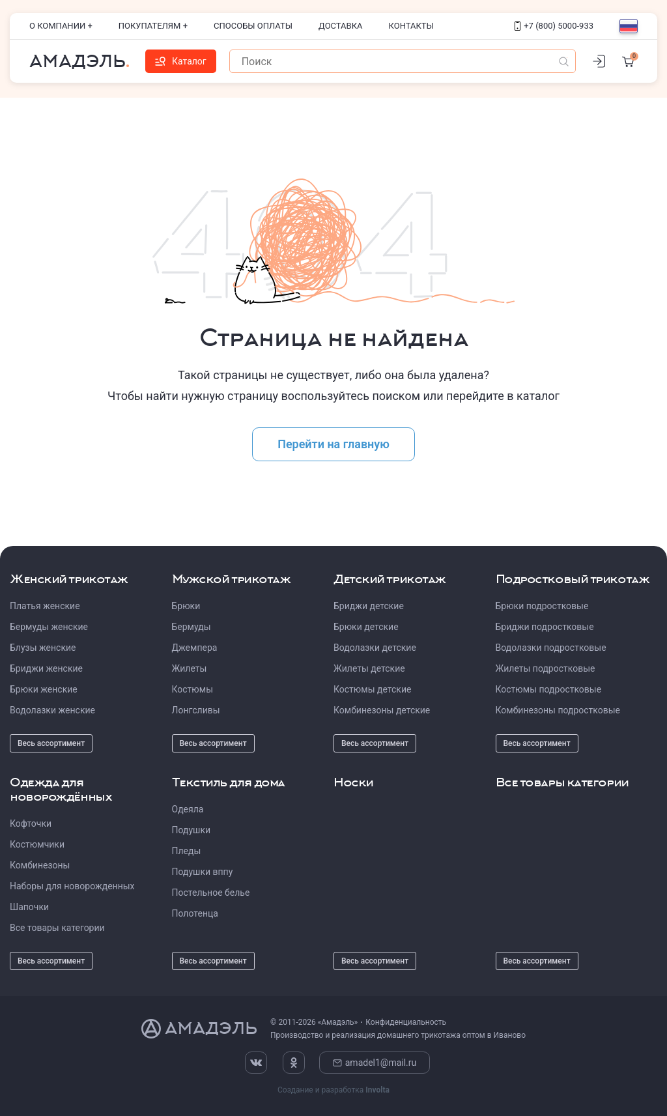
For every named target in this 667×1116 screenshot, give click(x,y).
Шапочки (29, 907)
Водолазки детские (375, 647)
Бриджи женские (46, 668)
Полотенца (195, 913)
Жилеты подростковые (545, 668)
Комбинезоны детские (382, 710)
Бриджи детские (369, 606)
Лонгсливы (196, 710)
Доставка (341, 26)
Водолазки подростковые (551, 647)
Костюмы (193, 689)
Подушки (191, 830)
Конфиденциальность (405, 1022)
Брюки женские (44, 689)
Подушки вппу (202, 871)
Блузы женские (43, 647)
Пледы (186, 851)
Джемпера (195, 647)
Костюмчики (37, 844)
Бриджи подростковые (545, 627)
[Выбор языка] (628, 26)
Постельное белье (211, 892)
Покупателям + (153, 26)
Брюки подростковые (542, 606)
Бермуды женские (49, 627)
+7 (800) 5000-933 (554, 26)
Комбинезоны (40, 865)
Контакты (411, 26)
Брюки (186, 606)
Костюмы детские (372, 689)
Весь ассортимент (51, 743)
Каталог (180, 61)
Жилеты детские (369, 668)
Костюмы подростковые (549, 689)
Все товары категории (57, 928)
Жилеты (189, 668)
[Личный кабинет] (598, 61)
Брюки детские (366, 627)
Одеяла (188, 809)
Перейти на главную (333, 444)
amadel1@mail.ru (375, 1062)
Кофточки (30, 823)
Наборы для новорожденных (72, 886)
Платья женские (45, 606)
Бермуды (191, 627)
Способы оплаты (253, 26)
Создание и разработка (333, 1090)
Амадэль (77, 61)
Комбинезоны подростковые (558, 710)
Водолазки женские (52, 710)
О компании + (60, 26)
